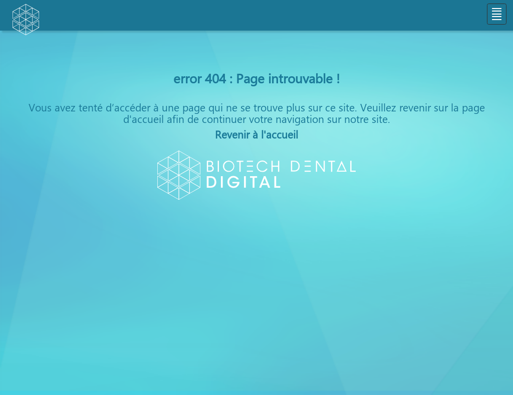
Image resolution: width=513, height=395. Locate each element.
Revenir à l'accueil (256, 134)
